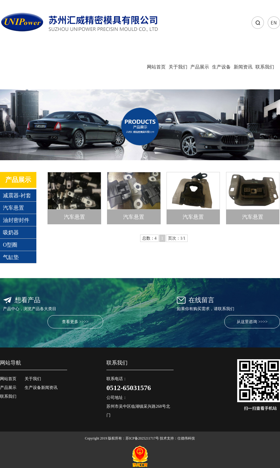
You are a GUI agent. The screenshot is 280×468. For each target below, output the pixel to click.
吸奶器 (11, 232)
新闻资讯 (243, 66)
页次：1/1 (177, 238)
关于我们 (178, 66)
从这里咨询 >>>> (252, 322)
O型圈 (10, 245)
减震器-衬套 (17, 195)
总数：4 (149, 238)
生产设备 (221, 66)
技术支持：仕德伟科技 (177, 438)
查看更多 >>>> (75, 322)
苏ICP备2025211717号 (142, 438)
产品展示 (199, 66)
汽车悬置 (13, 208)
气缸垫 (11, 257)
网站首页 (156, 66)
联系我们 (264, 66)
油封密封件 (16, 220)
